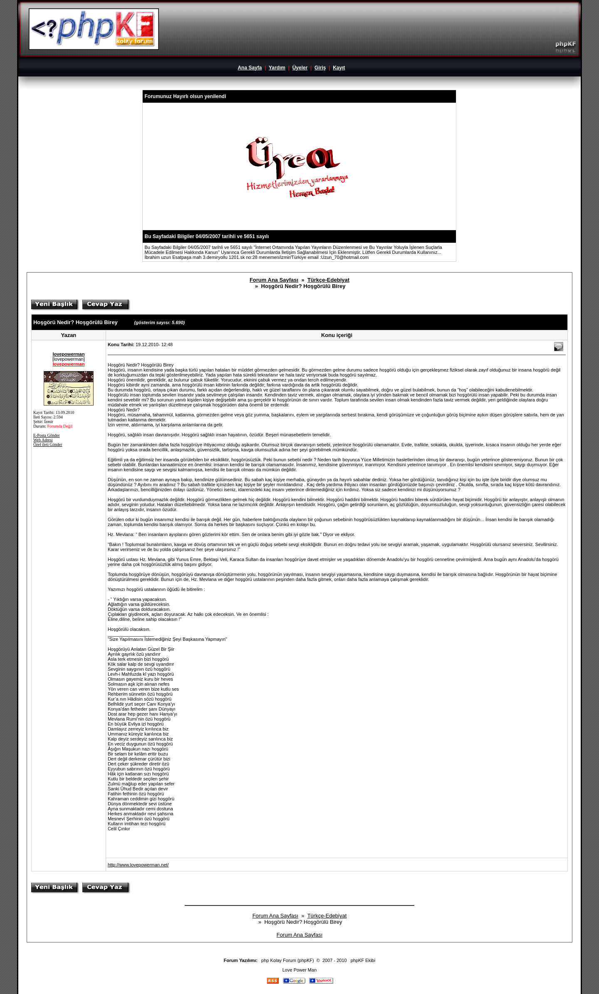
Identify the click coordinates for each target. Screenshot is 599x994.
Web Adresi (43, 440)
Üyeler (300, 68)
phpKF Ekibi (363, 960)
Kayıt (339, 68)
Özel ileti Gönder (47, 444)
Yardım (277, 68)
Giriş (320, 68)
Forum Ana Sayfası (274, 280)
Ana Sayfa (250, 68)
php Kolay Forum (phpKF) (287, 960)
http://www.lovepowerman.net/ (138, 864)
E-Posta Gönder (46, 435)
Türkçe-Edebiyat (328, 280)
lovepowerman (68, 354)
